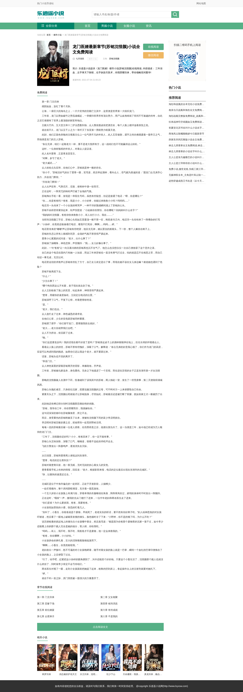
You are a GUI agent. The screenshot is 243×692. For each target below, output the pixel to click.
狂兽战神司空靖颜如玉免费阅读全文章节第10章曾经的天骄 (187, 122)
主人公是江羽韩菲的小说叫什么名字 (187, 163)
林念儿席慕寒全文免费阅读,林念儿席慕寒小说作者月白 (187, 145)
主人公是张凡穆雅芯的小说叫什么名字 (187, 157)
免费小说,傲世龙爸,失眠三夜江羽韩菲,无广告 (187, 169)
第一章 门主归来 (45, 597)
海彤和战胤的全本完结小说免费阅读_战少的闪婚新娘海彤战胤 (187, 104)
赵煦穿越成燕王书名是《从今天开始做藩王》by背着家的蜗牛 (187, 180)
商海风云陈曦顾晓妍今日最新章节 (186, 133)
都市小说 (57, 35)
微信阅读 (153, 55)
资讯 (149, 25)
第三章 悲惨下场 (45, 603)
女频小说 (129, 25)
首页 (87, 25)
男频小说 (107, 25)
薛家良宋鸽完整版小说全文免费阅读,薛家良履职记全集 (187, 139)
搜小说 (175, 14)
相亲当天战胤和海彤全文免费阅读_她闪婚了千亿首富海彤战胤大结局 (187, 110)
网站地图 (201, 3)
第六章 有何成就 (109, 610)
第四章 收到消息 (109, 603)
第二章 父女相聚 (109, 597)
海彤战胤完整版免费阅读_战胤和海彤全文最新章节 (187, 116)
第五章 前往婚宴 (45, 610)
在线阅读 (153, 46)
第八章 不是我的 (109, 616)
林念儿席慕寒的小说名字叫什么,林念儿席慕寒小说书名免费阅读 (187, 151)
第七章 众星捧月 (45, 616)
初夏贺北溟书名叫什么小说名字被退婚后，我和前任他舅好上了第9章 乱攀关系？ (187, 127)
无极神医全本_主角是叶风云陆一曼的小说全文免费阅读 (187, 175)
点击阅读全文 (100, 626)
